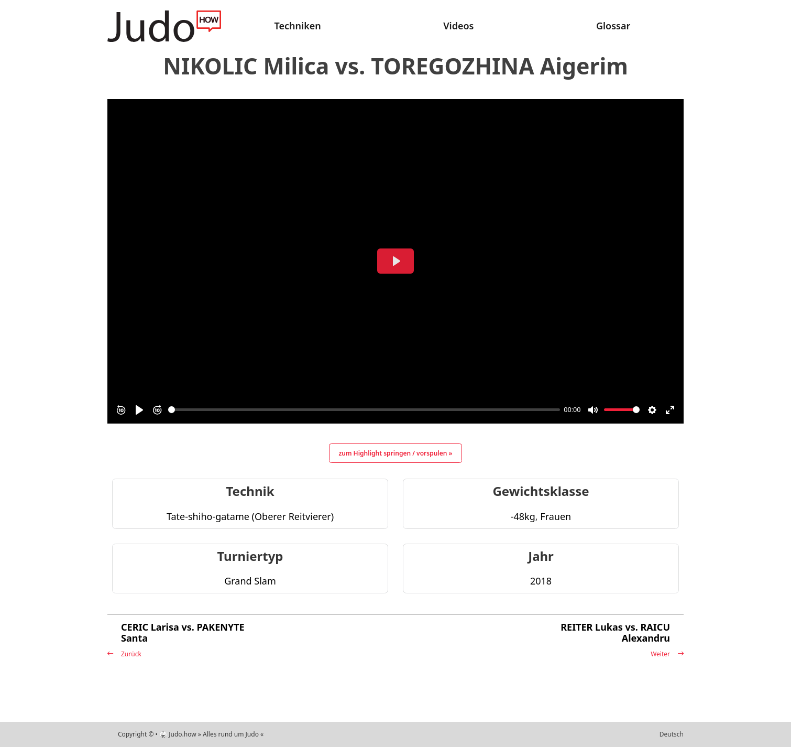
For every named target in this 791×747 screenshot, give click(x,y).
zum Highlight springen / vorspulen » (396, 453)
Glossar (613, 25)
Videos (458, 25)
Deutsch (672, 734)
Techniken (297, 25)
